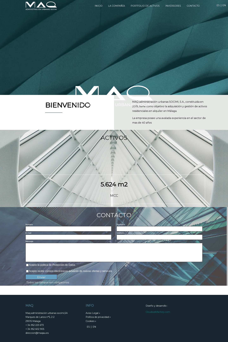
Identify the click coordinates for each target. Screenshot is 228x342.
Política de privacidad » (98, 317)
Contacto (193, 5)
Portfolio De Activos (145, 5)
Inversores (173, 5)
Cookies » (91, 321)
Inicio (98, 5)
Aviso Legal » (93, 313)
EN (224, 5)
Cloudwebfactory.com (158, 312)
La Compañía (116, 5)
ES (218, 5)
